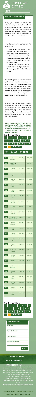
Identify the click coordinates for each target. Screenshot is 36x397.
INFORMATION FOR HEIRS (17, 357)
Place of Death (12, 331)
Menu (8, 11)
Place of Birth (11, 336)
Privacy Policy (18, 361)
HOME (7, 357)
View (6, 157)
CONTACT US (9, 361)
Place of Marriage (13, 341)
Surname (10, 326)
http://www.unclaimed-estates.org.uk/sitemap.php (18, 384)
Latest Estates (16, 147)
